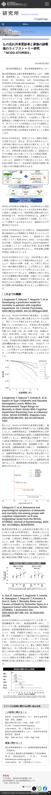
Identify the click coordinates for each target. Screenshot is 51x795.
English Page (42, 19)
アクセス (28, 787)
